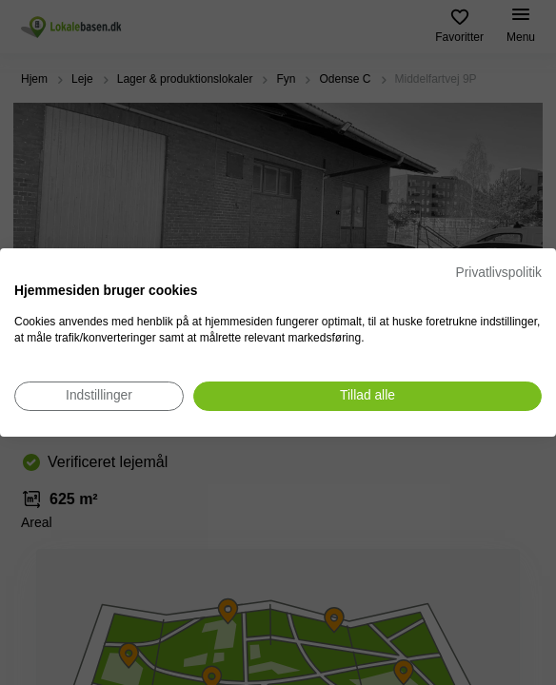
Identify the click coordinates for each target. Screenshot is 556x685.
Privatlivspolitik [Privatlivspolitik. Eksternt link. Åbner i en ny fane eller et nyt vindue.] (499, 272)
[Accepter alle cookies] (367, 396)
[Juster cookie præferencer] (99, 396)
